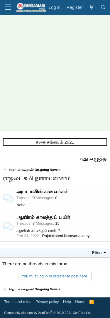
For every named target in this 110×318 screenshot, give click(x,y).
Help (67, 301)
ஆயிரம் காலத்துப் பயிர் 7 (38, 230)
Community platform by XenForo (48, 312)
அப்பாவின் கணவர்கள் (42, 191)
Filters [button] (97, 252)
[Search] (103, 7)
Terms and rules (17, 301)
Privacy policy (47, 301)
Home (80, 301)
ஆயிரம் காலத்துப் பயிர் (43, 217)
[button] (8, 7)
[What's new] (91, 7)
